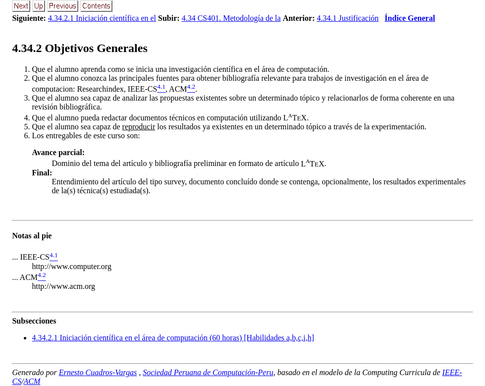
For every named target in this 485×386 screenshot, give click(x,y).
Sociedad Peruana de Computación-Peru (208, 372)
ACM (32, 381)
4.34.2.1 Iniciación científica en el (102, 18)
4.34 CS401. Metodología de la (231, 18)
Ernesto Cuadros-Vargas (98, 372)
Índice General (409, 18)
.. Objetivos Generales (79, 48)
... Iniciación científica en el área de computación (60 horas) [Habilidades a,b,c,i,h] (173, 337)
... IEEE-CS (31, 257)
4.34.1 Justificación (347, 18)
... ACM (25, 277)
